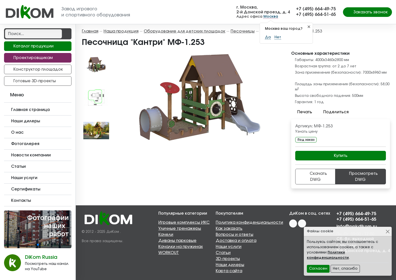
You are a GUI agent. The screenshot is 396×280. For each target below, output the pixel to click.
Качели (165, 235)
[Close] (387, 231)
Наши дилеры (230, 265)
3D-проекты (228, 259)
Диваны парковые (177, 241)
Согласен (318, 268)
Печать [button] (301, 112)
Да (268, 37)
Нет (278, 37)
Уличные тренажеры (179, 229)
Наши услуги (228, 247)
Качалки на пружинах (180, 247)
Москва (270, 16)
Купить (341, 156)
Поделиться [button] (333, 112)
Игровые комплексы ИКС (184, 222)
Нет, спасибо (345, 268)
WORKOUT (168, 253)
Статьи (223, 253)
